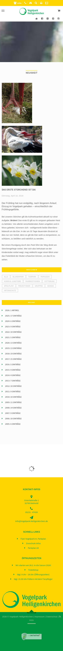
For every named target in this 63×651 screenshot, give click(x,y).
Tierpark (32, 276)
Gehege (50, 286)
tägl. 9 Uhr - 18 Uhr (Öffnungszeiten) (33, 574)
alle (6, 276)
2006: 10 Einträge (13, 418)
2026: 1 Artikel (12, 310)
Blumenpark (18, 276)
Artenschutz (10, 290)
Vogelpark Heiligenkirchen (21, 616)
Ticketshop (33, 570)
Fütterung (49, 281)
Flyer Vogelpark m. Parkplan (33, 538)
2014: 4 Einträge (13, 375)
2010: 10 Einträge (13, 397)
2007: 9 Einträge (13, 413)
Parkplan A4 (33, 548)
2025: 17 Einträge (13, 315)
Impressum (40, 616)
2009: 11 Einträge (13, 402)
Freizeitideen (24, 286)
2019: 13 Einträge (13, 348)
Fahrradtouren (32, 281)
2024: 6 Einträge (13, 321)
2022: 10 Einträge (13, 332)
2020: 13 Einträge (13, 342)
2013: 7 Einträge (13, 380)
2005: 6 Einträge (13, 424)
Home (30, 626)
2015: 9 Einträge (13, 370)
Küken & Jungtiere (12, 281)
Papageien (45, 276)
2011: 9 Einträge (13, 391)
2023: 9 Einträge (13, 326)
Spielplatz (9, 286)
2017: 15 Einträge (13, 359)
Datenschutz (51, 616)
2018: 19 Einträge (13, 353)
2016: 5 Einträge (13, 364)
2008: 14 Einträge (13, 407)
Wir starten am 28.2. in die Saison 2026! (33, 565)
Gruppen (39, 286)
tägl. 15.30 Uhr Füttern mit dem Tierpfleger (33, 579)
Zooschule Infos (33, 543)
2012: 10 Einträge (13, 386)
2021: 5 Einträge (13, 337)
